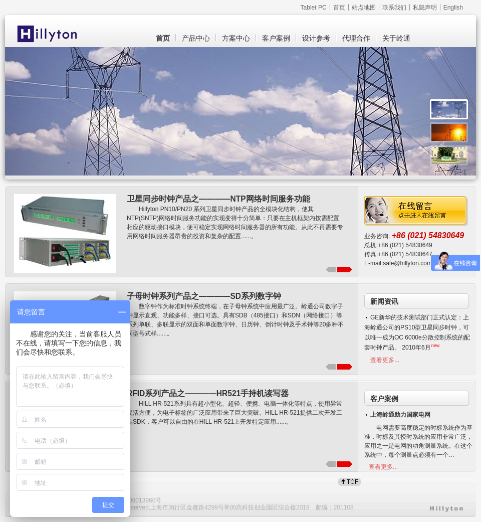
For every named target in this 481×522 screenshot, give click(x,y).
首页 (339, 7)
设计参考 (316, 38)
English (453, 7)
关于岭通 (396, 38)
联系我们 (394, 7)
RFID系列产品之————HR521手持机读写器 (208, 393)
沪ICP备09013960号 (134, 500)
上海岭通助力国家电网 (400, 414)
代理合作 (356, 38)
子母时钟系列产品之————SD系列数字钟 (204, 296)
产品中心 (196, 38)
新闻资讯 (384, 301)
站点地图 (364, 7)
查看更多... (384, 360)
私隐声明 (425, 7)
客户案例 (276, 38)
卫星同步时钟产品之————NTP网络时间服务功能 (218, 199)
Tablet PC (314, 7)
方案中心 (236, 38)
